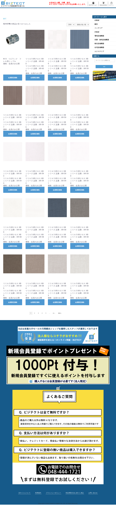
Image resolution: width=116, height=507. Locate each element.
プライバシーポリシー (54, 493)
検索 (104, 66)
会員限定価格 (12, 77)
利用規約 (38, 493)
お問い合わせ (92, 493)
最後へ (60, 313)
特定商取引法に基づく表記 (74, 493)
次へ (54, 313)
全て (5, 19)
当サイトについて (25, 493)
